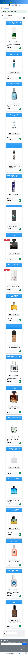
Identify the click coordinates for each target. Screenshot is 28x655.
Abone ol (24, 643)
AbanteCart (19, 653)
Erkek (9, 11)
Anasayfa (3, 11)
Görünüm (11, 41)
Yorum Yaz (17, 41)
